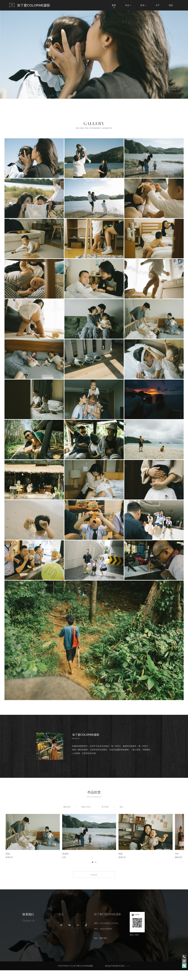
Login (127, 969)
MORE (94, 877)
